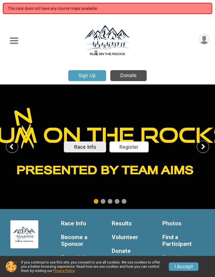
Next (207, 147)
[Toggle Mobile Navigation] (14, 41)
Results (122, 223)
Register (129, 147)
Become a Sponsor (74, 240)
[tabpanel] (107, 146)
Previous (16, 147)
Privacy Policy (63, 271)
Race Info (85, 147)
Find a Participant (177, 240)
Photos (171, 223)
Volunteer (125, 237)
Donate (128, 75)
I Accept (183, 266)
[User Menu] (204, 39)
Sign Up (87, 75)
